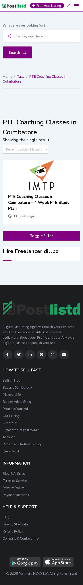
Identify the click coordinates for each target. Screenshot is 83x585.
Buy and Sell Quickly (17, 387)
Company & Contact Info (21, 538)
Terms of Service (15, 481)
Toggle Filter (41, 235)
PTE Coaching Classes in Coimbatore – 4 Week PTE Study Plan (38, 202)
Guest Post (11, 451)
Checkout (10, 423)
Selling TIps (11, 380)
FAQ (6, 517)
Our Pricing (11, 416)
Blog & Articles (14, 473)
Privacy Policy (13, 488)
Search (17, 52)
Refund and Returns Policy (22, 444)
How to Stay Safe (15, 524)
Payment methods (16, 495)
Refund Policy (13, 531)
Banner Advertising (17, 402)
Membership (12, 394)
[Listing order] (25, 149)
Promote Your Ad (15, 409)
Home (7, 76)
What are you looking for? (24, 25)
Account (9, 437)
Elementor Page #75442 (21, 430)
